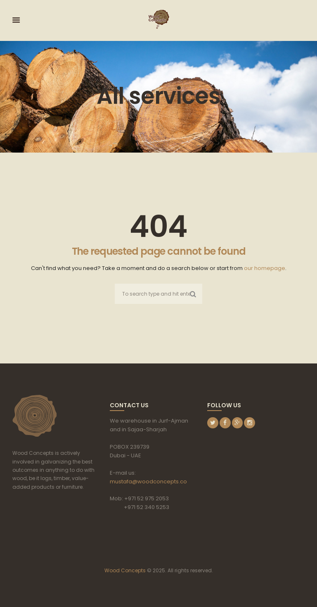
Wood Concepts (125, 570)
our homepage (264, 268)
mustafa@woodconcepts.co (148, 481)
